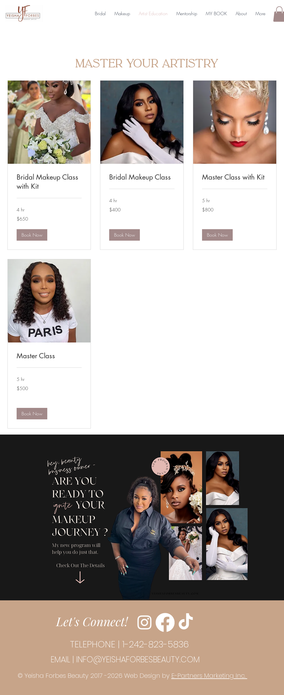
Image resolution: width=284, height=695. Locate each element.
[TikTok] (185, 622)
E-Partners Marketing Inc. (209, 675)
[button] (32, 235)
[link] (49, 182)
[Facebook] (165, 622)
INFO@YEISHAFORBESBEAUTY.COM (138, 659)
